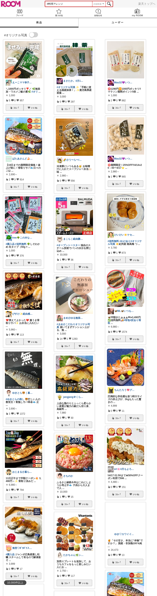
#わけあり (125, 241)
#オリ (34, 91)
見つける (58, 13)
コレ (16, 108)
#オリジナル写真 (66, 87)
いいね (34, 108)
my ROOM (137, 13)
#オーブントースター (68, 245)
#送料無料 (20, 244)
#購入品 (10, 244)
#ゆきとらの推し (15, 399)
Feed (19, 13)
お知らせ (98, 13)
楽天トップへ (146, 3)
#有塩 (127, 320)
